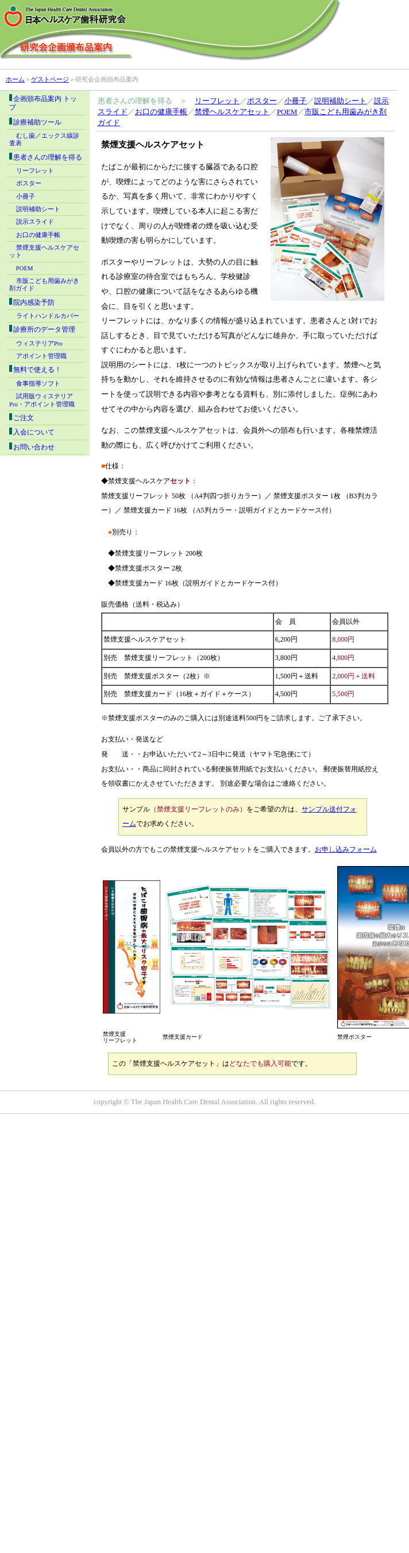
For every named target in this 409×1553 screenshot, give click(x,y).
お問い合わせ (32, 446)
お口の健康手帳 (161, 112)
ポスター (262, 101)
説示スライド (35, 222)
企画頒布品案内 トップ (43, 102)
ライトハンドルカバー (47, 316)
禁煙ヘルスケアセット (232, 112)
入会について (32, 432)
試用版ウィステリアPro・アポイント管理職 (42, 400)
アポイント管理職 (41, 356)
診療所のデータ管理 (42, 329)
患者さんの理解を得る (45, 157)
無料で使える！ (35, 369)
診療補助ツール (35, 122)
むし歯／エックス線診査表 (44, 139)
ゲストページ (50, 79)
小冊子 (295, 101)
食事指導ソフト (38, 384)
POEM (287, 112)
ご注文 (21, 417)
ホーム (15, 79)
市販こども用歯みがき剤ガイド (44, 285)
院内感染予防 (32, 302)
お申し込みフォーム (346, 849)
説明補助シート (340, 101)
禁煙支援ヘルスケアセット (44, 251)
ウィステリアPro (39, 343)
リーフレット (217, 101)
